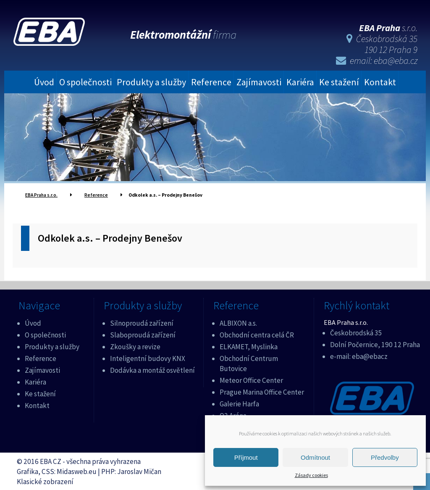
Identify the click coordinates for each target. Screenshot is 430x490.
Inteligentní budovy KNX (147, 357)
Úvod (44, 81)
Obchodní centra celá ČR (257, 333)
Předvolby (385, 457)
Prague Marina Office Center (262, 390)
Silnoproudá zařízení (141, 322)
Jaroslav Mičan (139, 470)
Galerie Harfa (239, 402)
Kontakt (380, 81)
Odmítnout (315, 457)
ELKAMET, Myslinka (249, 345)
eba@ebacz (370, 355)
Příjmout (246, 457)
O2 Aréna (233, 414)
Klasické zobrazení (45, 480)
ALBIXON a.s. (238, 322)
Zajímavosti (258, 81)
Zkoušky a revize (135, 345)
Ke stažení (339, 81)
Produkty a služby (151, 81)
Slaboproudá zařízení (143, 333)
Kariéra (300, 81)
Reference (211, 81)
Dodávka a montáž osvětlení (152, 369)
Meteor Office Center (251, 379)
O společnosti (85, 81)
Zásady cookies (311, 475)
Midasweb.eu (77, 470)
